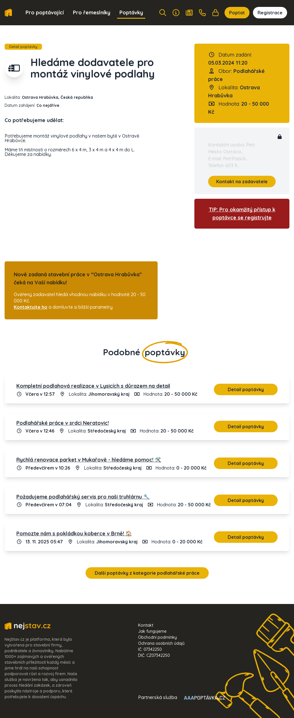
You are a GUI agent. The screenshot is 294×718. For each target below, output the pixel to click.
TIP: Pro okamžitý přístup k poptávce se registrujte (242, 213)
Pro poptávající (45, 12)
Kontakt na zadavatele (242, 181)
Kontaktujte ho (30, 307)
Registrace (270, 13)
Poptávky (131, 12)
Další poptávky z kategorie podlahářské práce (147, 573)
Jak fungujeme (152, 631)
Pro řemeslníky (91, 12)
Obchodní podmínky (157, 637)
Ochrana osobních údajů (161, 643)
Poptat (237, 13)
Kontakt (145, 625)
